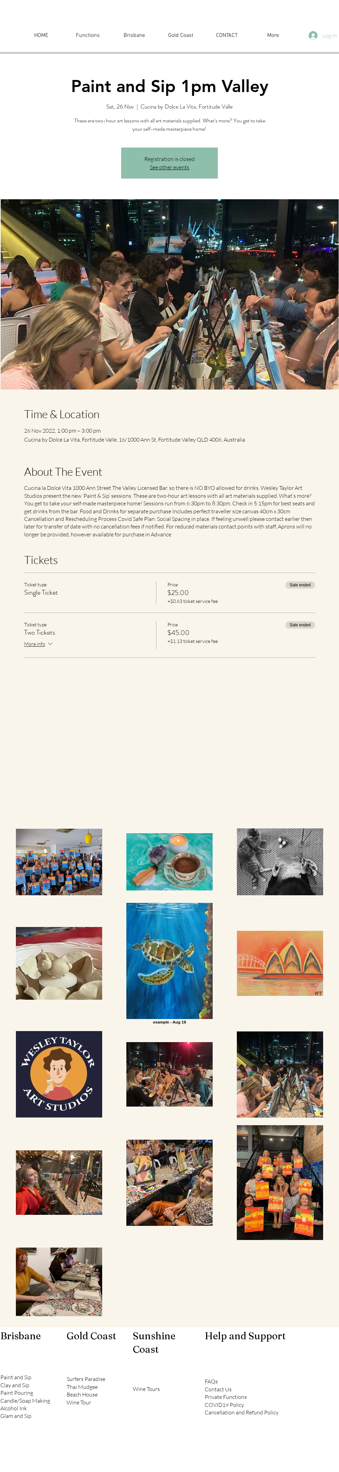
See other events (169, 167)
